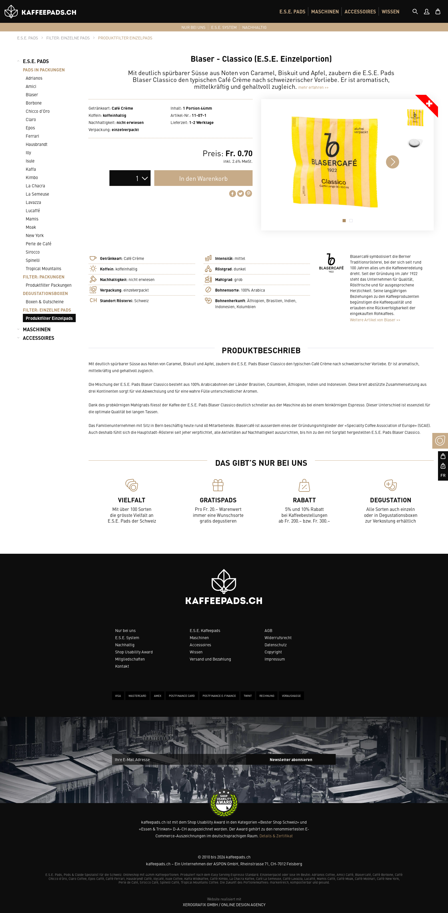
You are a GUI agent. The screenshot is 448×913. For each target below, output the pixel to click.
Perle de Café (38, 243)
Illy (28, 152)
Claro (31, 119)
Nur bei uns (125, 630)
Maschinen (199, 637)
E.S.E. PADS (292, 11)
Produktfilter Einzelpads (49, 318)
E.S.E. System (127, 637)
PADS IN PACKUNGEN (44, 70)
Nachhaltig (125, 644)
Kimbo (32, 177)
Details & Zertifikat (276, 835)
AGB (268, 630)
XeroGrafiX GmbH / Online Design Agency (224, 904)
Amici (31, 86)
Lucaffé (33, 210)
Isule (30, 161)
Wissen (196, 652)
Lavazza (33, 202)
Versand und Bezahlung (210, 659)
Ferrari (32, 136)
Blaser (32, 94)
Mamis (32, 219)
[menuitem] (292, 11)
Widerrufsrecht (278, 637)
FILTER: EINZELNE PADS (47, 310)
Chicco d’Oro (38, 111)
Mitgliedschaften (130, 659)
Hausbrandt (36, 144)
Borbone (34, 103)
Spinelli (33, 260)
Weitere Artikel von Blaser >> (375, 319)
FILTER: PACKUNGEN (44, 277)
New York (35, 235)
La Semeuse (37, 194)
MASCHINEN (325, 11)
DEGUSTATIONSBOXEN (45, 293)
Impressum (275, 659)
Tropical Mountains (43, 268)
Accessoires (200, 644)
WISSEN (390, 11)
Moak (31, 227)
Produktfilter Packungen (48, 285)
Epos (30, 128)
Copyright (273, 652)
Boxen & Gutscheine (45, 301)
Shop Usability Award (134, 652)
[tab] (415, 11)
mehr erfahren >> (313, 87)
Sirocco (33, 252)
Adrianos (34, 78)
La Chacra (35, 185)
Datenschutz (276, 644)
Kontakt (122, 666)
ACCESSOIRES (360, 11)
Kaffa (31, 169)
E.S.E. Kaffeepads (205, 630)
